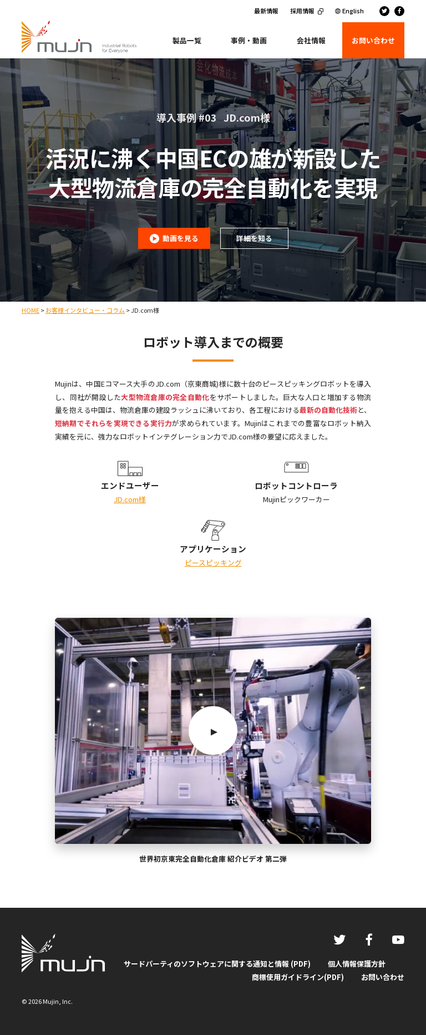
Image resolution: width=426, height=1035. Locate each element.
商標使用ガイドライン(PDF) (298, 977)
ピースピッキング (213, 562)
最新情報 (266, 10)
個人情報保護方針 (357, 963)
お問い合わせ (382, 977)
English (353, 10)
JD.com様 (130, 499)
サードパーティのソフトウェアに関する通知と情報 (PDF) (217, 963)
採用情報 (302, 10)
